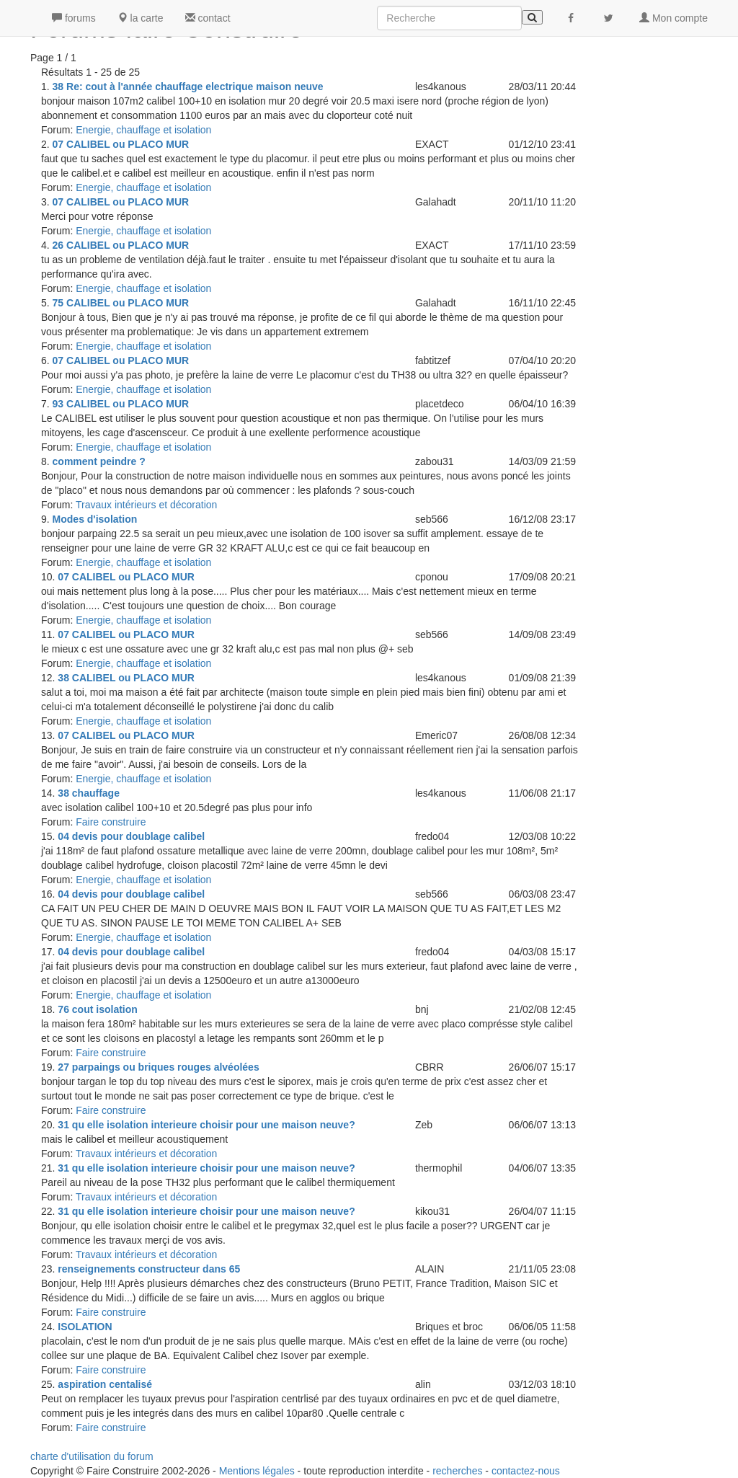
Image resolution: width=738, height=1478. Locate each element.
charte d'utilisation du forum (92, 1456)
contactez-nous (526, 1471)
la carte (140, 18)
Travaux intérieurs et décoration (146, 504)
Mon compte (673, 18)
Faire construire (111, 822)
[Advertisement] (670, 216)
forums (74, 18)
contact (208, 18)
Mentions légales (257, 1471)
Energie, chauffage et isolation (143, 130)
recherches (457, 1471)
